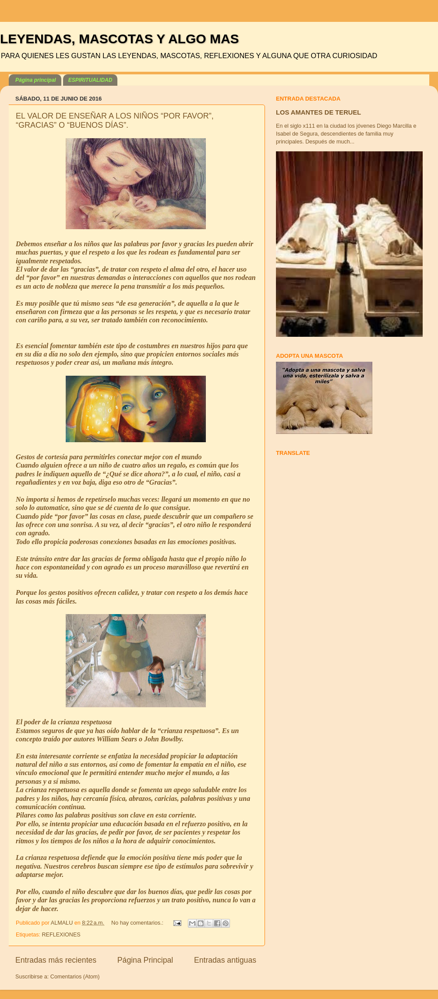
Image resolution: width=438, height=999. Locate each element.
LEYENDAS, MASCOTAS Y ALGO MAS (119, 38)
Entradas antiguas (225, 960)
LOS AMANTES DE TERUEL (318, 112)
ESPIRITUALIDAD (90, 80)
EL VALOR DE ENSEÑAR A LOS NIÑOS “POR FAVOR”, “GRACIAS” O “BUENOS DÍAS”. (115, 120)
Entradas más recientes (55, 960)
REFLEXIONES (61, 935)
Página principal (35, 80)
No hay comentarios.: (138, 923)
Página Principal (145, 960)
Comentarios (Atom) (75, 977)
